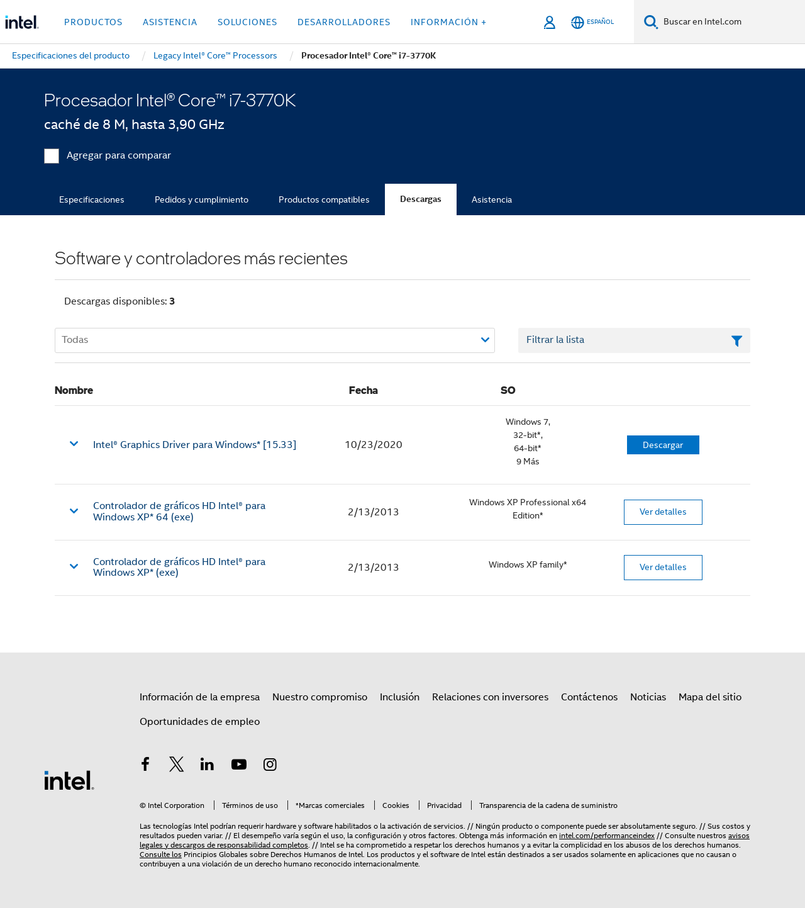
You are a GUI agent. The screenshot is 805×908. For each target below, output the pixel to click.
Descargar (663, 445)
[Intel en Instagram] (269, 766)
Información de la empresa (200, 697)
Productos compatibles (324, 199)
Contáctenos (589, 697)
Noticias (648, 697)
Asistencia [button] (170, 22)
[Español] (592, 22)
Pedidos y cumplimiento (201, 199)
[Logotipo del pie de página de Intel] (69, 779)
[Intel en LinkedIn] (207, 766)
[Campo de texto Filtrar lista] (634, 340)
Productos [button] (93, 22)
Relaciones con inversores (490, 697)
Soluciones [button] (247, 22)
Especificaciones (92, 199)
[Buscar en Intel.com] (731, 22)
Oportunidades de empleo (200, 721)
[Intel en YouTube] (239, 766)
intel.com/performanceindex (607, 835)
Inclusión (399, 697)
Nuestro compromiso (319, 697)
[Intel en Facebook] (145, 766)
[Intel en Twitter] (176, 766)
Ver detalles (663, 511)
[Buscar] (651, 22)
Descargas (420, 199)
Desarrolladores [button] (344, 22)
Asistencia (492, 199)
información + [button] (449, 22)
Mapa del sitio (710, 697)
